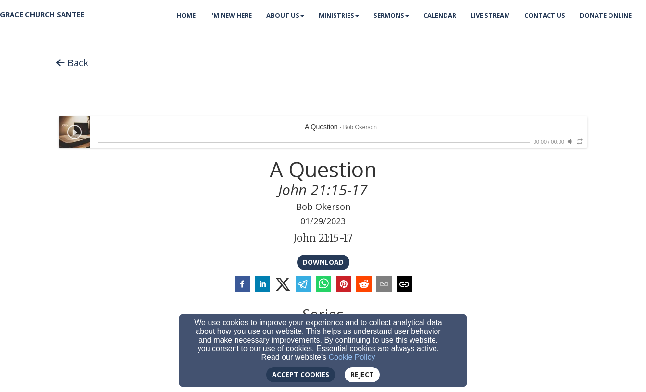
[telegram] (303, 285)
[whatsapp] (323, 285)
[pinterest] (343, 285)
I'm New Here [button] (231, 15)
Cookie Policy (352, 357)
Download (323, 262)
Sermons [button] (391, 15)
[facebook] (242, 285)
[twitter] (283, 284)
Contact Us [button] (544, 15)
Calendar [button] (439, 15)
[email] (384, 285)
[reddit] (364, 285)
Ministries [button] (339, 15)
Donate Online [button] (606, 15)
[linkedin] (262, 285)
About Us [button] (285, 15)
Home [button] (186, 15)
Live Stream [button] (490, 15)
